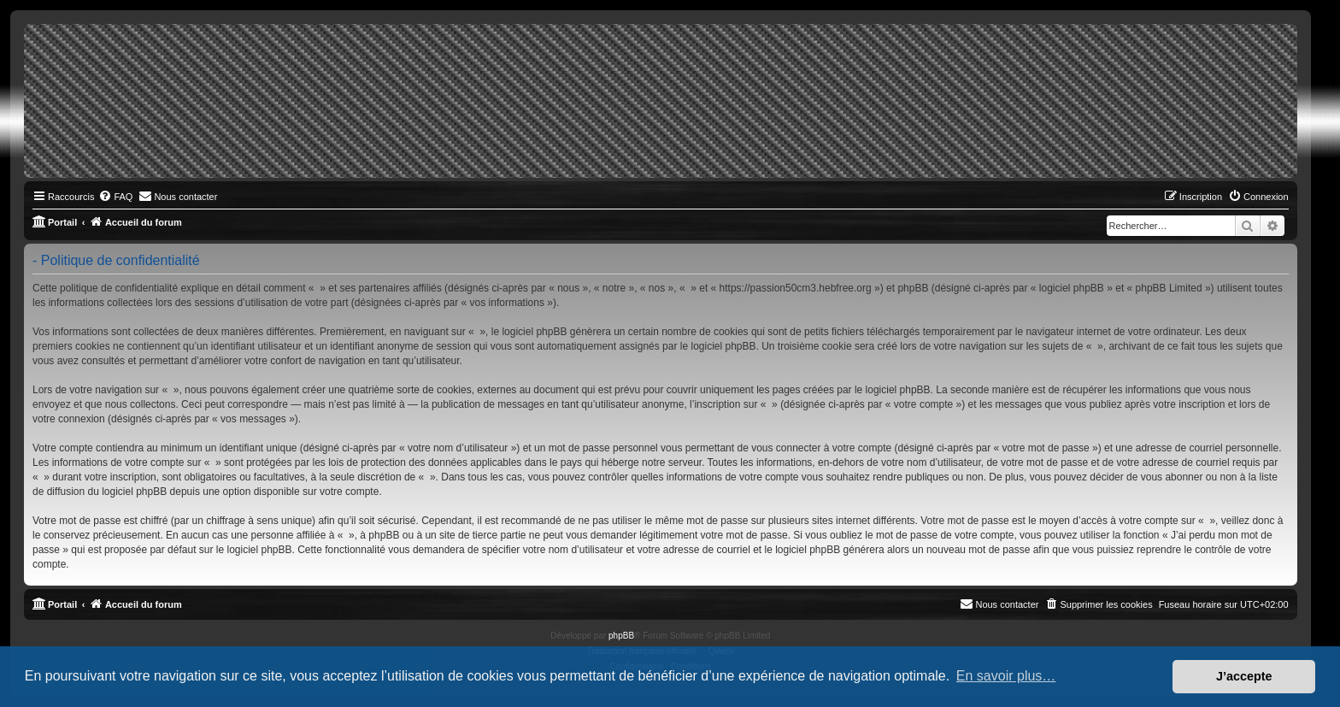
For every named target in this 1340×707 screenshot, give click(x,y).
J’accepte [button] (1244, 676)
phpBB (621, 635)
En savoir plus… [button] (1006, 676)
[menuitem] (115, 196)
